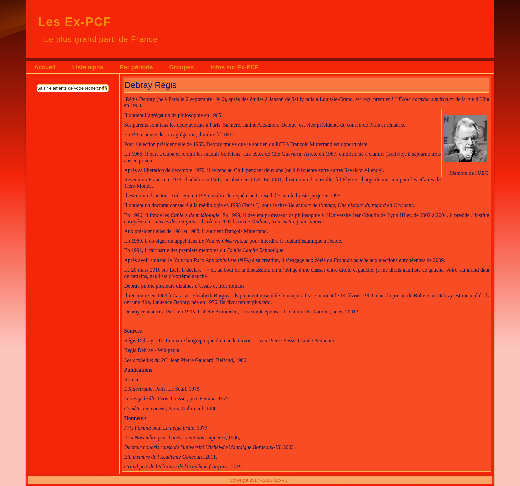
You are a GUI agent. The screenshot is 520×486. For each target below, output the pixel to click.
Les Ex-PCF (74, 22)
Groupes (181, 67)
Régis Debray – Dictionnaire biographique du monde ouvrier (188, 340)
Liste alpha (87, 67)
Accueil (44, 67)
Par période (136, 67)
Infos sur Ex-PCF (234, 67)
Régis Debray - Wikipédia (151, 350)
